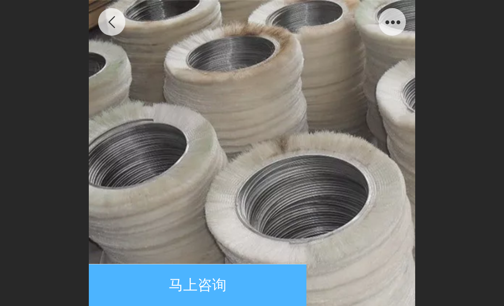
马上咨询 (198, 285)
